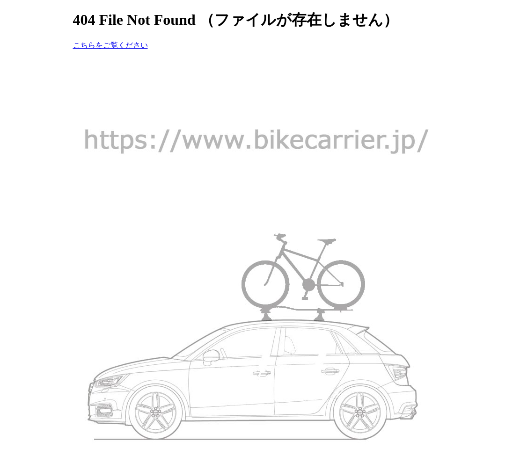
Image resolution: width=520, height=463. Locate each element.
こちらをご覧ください (110, 45)
